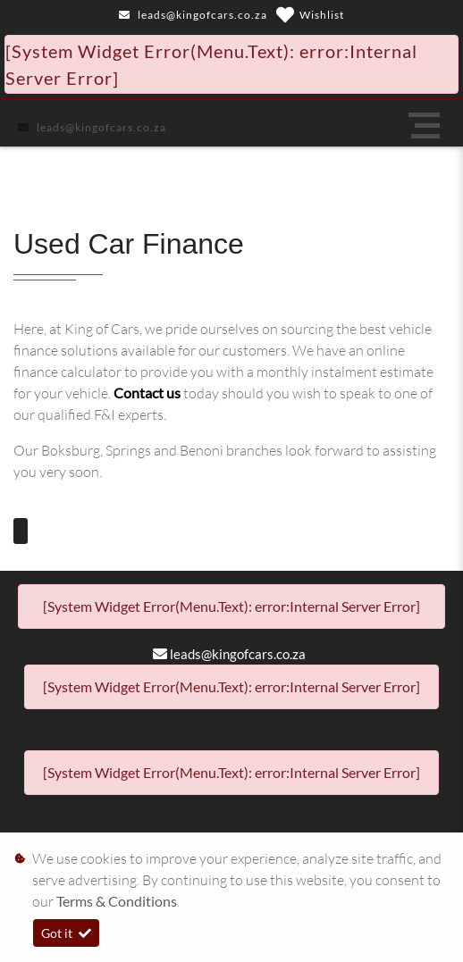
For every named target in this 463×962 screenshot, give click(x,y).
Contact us (148, 392)
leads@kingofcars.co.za (202, 14)
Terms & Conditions (116, 900)
